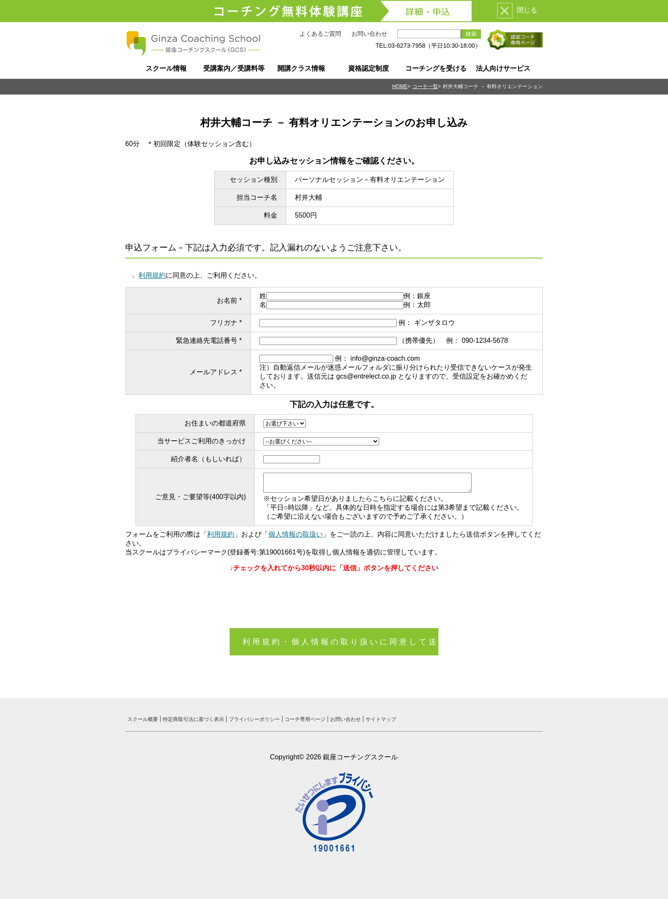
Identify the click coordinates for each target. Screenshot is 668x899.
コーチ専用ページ (305, 719)
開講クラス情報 (301, 68)
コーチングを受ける (435, 68)
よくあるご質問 (320, 33)
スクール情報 (166, 68)
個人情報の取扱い (295, 534)
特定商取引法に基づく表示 (193, 719)
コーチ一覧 (425, 86)
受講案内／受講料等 (234, 68)
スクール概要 (142, 719)
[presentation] (334, 596)
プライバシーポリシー (254, 719)
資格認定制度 (368, 68)
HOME (399, 86)
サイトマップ (381, 719)
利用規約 (152, 275)
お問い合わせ (369, 33)
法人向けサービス (503, 68)
